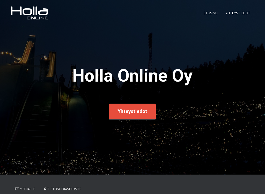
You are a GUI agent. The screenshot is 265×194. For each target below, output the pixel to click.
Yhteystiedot (237, 13)
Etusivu (211, 13)
